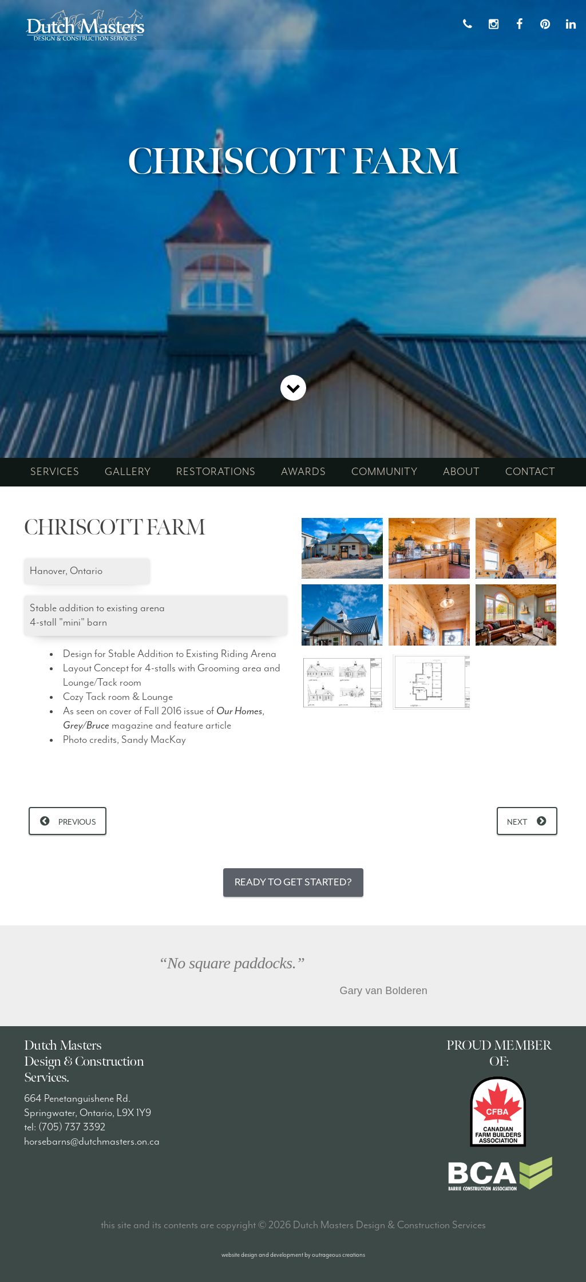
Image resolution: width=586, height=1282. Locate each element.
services (55, 472)
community (384, 472)
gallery (128, 472)
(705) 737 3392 (71, 1127)
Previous (77, 822)
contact (530, 472)
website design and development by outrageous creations (293, 1255)
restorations (216, 472)
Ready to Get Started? (293, 882)
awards (303, 472)
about (461, 472)
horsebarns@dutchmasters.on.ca (92, 1141)
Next (517, 822)
